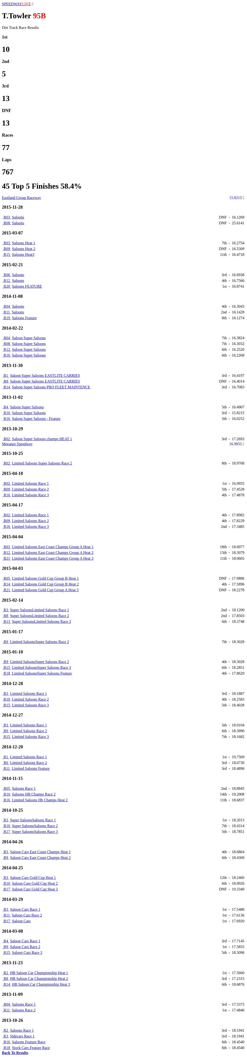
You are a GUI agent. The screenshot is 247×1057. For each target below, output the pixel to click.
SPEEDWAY (16, 4)
